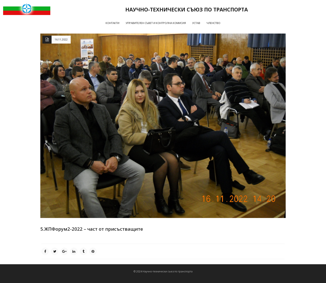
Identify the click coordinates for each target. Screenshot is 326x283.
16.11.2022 (61, 39)
